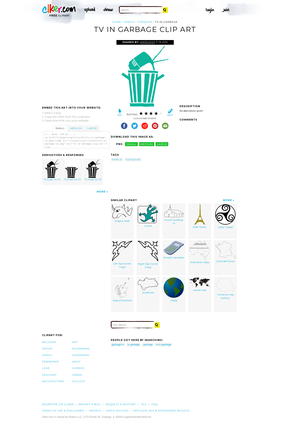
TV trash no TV (52, 170)
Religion (49, 342)
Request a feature (120, 404)
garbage (148, 344)
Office (47, 348)
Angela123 (147, 42)
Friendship (50, 361)
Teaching (49, 374)
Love (46, 368)
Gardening (81, 355)
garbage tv (118, 344)
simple (129, 21)
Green (77, 374)
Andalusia (148, 285)
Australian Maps (199, 252)
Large (92, 128)
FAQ (155, 404)
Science (78, 368)
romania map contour (225, 288)
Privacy (95, 410)
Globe (174, 289)
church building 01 (174, 214)
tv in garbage (163, 344)
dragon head (122, 213)
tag (144, 404)
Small (60, 128)
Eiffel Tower (199, 216)
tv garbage (133, 344)
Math (76, 361)
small (131, 144)
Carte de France (225, 252)
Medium (76, 128)
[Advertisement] (76, 70)
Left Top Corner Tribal (122, 255)
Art (75, 342)
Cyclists (78, 381)
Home (116, 21)
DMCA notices (117, 410)
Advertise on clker (58, 404)
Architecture (53, 381)
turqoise (144, 21)
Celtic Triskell (225, 216)
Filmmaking (81, 348)
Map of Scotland (122, 289)
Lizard (148, 215)
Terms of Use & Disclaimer (63, 410)
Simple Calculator (173, 250)
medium (146, 144)
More (101, 191)
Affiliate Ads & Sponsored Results (161, 410)
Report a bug (89, 404)
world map (199, 284)
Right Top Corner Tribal (148, 255)
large (162, 144)
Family (47, 355)
